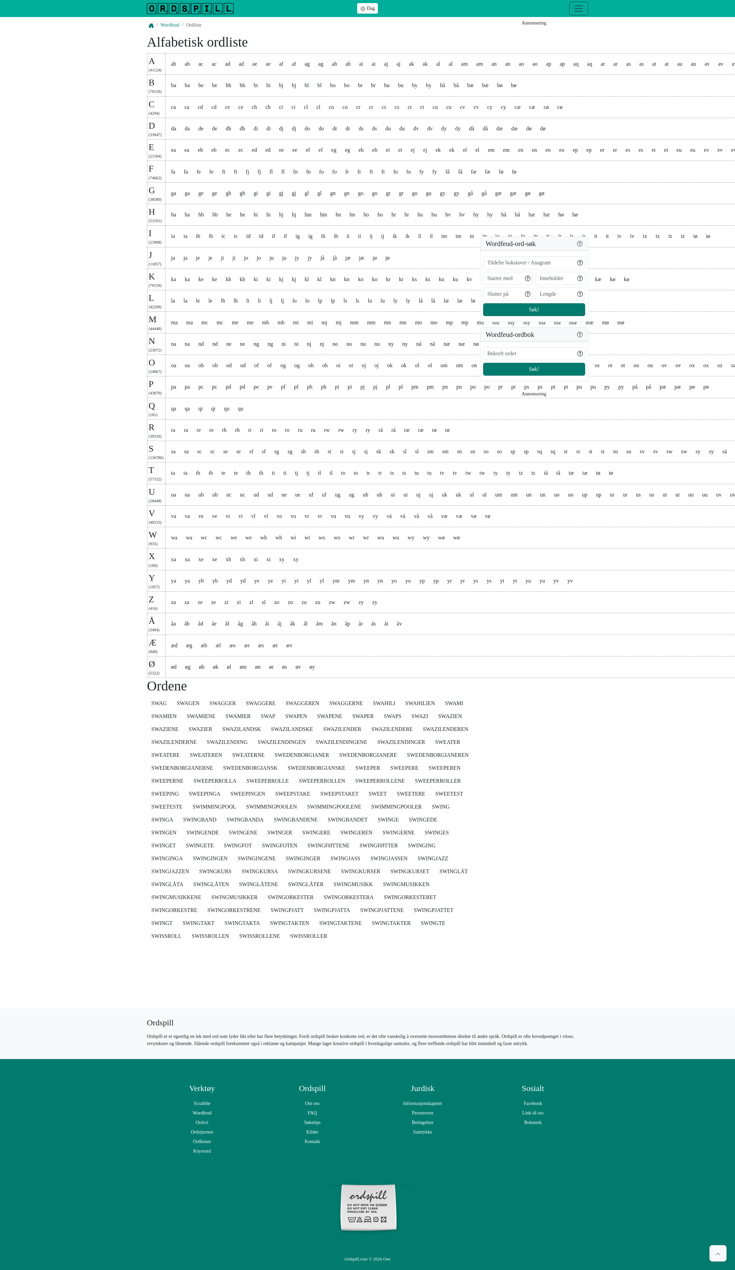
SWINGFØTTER (378, 845)
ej (413, 150)
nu (363, 344)
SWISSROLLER (308, 936)
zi (226, 602)
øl (229, 667)
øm (243, 667)
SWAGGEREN (302, 703)
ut (665, 495)
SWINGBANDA (244, 820)
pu (579, 387)
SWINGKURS (215, 871)
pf (283, 387)
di (256, 128)
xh (228, 559)
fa (173, 172)
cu (435, 107)
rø (434, 430)
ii (348, 236)
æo (232, 645)
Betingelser (423, 1122)
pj (363, 387)
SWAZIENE (165, 729)
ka (173, 279)
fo (321, 172)
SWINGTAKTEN (289, 923)
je (198, 258)
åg (240, 623)
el (465, 150)
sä (724, 451)
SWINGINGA (167, 858)
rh (224, 430)
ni (284, 344)
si (330, 451)
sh (303, 451)
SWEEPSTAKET (339, 794)
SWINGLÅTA (167, 884)
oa (173, 365)
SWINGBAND (200, 820)
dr (335, 128)
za (173, 602)
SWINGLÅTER (305, 884)
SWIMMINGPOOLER (396, 807)
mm (354, 322)
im (444, 236)
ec (227, 150)
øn (257, 667)
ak (411, 64)
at (654, 64)
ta (173, 473)
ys (475, 581)
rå (381, 430)
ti (273, 473)
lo (294, 301)
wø (441, 537)
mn (387, 322)
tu (417, 473)
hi (256, 214)
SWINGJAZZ (433, 858)
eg (333, 150)
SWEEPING (165, 794)
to (343, 473)
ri (250, 430)
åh (254, 623)
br (360, 85)
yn (366, 581)
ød (174, 667)
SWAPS (393, 716)
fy (421, 172)
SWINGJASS (345, 858)
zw (332, 602)
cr (358, 107)
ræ (407, 430)
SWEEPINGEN (247, 794)
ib (198, 236)
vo (279, 516)
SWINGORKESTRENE (233, 910)
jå (322, 258)
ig (297, 236)
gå (470, 193)
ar (603, 64)
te (224, 473)
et (654, 150)
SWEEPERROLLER (438, 781)
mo (418, 322)
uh (365, 495)
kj (281, 279)
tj (296, 473)
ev (706, 150)
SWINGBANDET (347, 820)
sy (698, 451)
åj (279, 623)
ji (222, 258)
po (473, 387)
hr (394, 214)
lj (270, 301)
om (444, 365)
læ (446, 301)
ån (333, 623)
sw (670, 451)
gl (307, 193)
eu (679, 150)
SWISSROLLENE (259, 936)
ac (200, 64)
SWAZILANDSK (241, 729)
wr (352, 537)
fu (395, 172)
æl (218, 645)
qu (226, 408)
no (335, 344)
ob (201, 365)
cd (200, 107)
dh (228, 128)
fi (223, 172)
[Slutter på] (508, 294)
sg (276, 451)
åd (200, 623)
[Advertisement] (526, 129)
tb (198, 473)
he (228, 214)
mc (205, 322)
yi (284, 581)
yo (394, 581)
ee (281, 150)
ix (645, 236)
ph (310, 387)
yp (422, 581)
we (233, 537)
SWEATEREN (206, 755)
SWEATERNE (248, 755)
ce (227, 107)
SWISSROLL (166, 936)
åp (347, 623)
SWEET (378, 794)
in (472, 236)
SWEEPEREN (445, 768)
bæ (470, 85)
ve (201, 516)
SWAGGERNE (346, 703)
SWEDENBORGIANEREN (438, 755)
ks (414, 279)
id (248, 236)
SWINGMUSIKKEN (406, 884)
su (615, 451)
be (201, 85)
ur (612, 495)
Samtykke (422, 1132)
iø (695, 236)
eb (200, 150)
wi (293, 537)
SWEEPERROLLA (214, 781)
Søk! (534, 309)
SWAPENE (329, 716)
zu (304, 602)
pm (415, 387)
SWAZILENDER (342, 729)
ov (664, 365)
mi (296, 322)
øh (202, 667)
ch (254, 107)
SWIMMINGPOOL (214, 807)
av (706, 64)
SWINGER (279, 832)
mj (324, 322)
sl (405, 451)
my (511, 322)
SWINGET (163, 845)
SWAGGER (223, 703)
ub (201, 495)
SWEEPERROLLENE (380, 781)
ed (254, 150)
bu (386, 85)
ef (308, 150)
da (173, 128)
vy (361, 516)
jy (297, 258)
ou (636, 365)
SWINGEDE (423, 820)
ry (355, 430)
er (602, 150)
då (471, 128)
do (307, 128)
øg (188, 667)
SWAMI (454, 703)
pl (388, 387)
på (634, 387)
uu (690, 495)
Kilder (312, 1132)
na (173, 344)
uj (418, 495)
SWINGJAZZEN (170, 871)
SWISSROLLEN (210, 936)
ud (256, 495)
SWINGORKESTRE (174, 910)
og (283, 365)
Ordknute (202, 1141)
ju (271, 258)
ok (390, 365)
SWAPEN (296, 716)
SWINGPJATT (287, 910)
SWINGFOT (238, 845)
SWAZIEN (450, 716)
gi (256, 193)
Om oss (312, 1103)
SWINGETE (200, 845)
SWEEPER (367, 768)
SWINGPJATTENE (382, 910)
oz (719, 365)
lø (473, 301)
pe (256, 387)
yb (201, 581)
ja (173, 258)
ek (438, 150)
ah (334, 64)
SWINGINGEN (210, 858)
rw (327, 430)
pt (553, 387)
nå (418, 344)
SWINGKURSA (260, 871)
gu (414, 193)
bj (281, 85)
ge (201, 193)
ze (200, 602)
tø (598, 473)
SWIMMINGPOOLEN (271, 807)
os (597, 365)
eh (361, 150)
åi (267, 623)
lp (320, 301)
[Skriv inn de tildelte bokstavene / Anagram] (534, 262)
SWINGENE (243, 832)
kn (333, 279)
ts (392, 473)
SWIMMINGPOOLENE (334, 807)
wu (380, 537)
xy (282, 559)
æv (289, 645)
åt (386, 623)
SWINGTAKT (198, 923)
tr (368, 473)
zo (276, 602)
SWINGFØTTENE (328, 845)
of (256, 365)
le (198, 301)
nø (476, 344)
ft (371, 172)
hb (201, 214)
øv (298, 667)
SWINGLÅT (454, 871)
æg (189, 645)
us (638, 495)
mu (480, 322)
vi (228, 516)
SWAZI (420, 716)
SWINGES (437, 832)
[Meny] (578, 8)
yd (229, 581)
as (628, 64)
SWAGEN (188, 703)
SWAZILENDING (227, 742)
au (679, 64)
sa (173, 451)
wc (204, 537)
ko (361, 279)
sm (430, 451)
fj (247, 172)
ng (256, 344)
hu (420, 214)
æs (261, 645)
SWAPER (363, 716)
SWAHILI (384, 703)
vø (473, 516)
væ (444, 516)
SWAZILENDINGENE (341, 742)
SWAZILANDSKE (292, 729)
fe (198, 172)
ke (201, 279)
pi (337, 387)
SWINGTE (433, 923)
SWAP (268, 716)
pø (692, 387)
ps (526, 387)
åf (227, 623)
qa (173, 408)
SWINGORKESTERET (410, 897)
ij (371, 236)
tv (442, 473)
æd (174, 645)
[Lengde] (560, 294)
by (414, 85)
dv (416, 128)
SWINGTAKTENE (340, 923)
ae (254, 64)
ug (337, 495)
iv (619, 236)
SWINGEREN (356, 832)
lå (421, 301)
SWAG (159, 703)
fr (347, 172)
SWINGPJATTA (332, 910)
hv (448, 214)
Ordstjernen (202, 1132)
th (248, 473)
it (595, 236)
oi (338, 365)
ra (173, 430)
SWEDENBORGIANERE (368, 755)
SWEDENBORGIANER (302, 755)
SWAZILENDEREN (445, 729)
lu (370, 301)
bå (442, 85)
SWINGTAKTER (391, 923)
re (198, 430)
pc (201, 387)
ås (373, 623)
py (607, 387)
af (281, 64)
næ (447, 344)
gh (228, 193)
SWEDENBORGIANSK (250, 768)
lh (223, 301)
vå (416, 516)
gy (442, 193)
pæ (663, 387)
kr (388, 279)
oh (311, 365)
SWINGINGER (303, 858)
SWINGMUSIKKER (234, 897)
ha (173, 214)
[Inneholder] (560, 278)
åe (214, 623)
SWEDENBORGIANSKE (317, 768)
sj (354, 451)
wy (411, 537)
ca (173, 107)
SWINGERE (316, 832)
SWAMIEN (164, 716)
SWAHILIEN (420, 703)
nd (201, 344)
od (229, 365)
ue (284, 495)
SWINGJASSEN (389, 858)
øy (312, 667)
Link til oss (533, 1113)
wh (263, 537)
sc (199, 451)
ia (173, 236)
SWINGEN (164, 832)
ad (227, 64)
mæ (573, 322)
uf (311, 495)
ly (395, 301)
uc (228, 495)
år (360, 623)
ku (441, 279)
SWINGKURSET (410, 871)
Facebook (533, 1103)
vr (307, 516)
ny (391, 344)
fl (271, 172)
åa (173, 623)
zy (361, 602)
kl (307, 279)
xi (256, 559)
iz (670, 236)
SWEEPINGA (204, 794)
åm (319, 623)
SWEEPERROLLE (267, 781)
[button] (717, 1253)
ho (366, 214)
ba (173, 85)
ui (393, 495)
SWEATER (447, 742)
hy (476, 214)
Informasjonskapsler (422, 1103)
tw (468, 473)
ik (395, 236)
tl (319, 473)
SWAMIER (238, 716)
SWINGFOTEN (279, 845)
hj (281, 214)
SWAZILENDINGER (401, 742)
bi (256, 85)
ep (575, 150)
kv (469, 279)
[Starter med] (508, 278)
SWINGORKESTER (291, 897)
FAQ (312, 1113)
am (464, 64)
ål (306, 623)
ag (307, 64)
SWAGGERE (260, 703)
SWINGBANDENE (296, 820)
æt (274, 645)
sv (642, 451)
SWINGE (388, 820)
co (331, 107)
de (201, 128)
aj (386, 64)
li (248, 301)
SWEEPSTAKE (292, 794)
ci (281, 107)
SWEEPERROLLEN (322, 781)
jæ (347, 258)
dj (281, 128)
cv (462, 107)
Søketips (312, 1122)
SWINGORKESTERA (349, 897)
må (542, 322)
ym (336, 581)
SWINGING (421, 845)
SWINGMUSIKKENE (176, 897)
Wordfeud (202, 1113)
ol (417, 365)
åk (292, 623)
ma (174, 322)
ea (173, 150)
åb (187, 623)
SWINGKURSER (361, 871)
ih (323, 236)
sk (378, 451)
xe (201, 559)
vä (389, 516)
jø (375, 258)
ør (271, 667)
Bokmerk (533, 1122)
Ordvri (202, 1122)
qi (200, 408)
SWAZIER (200, 729)
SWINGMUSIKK (353, 884)
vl (253, 516)
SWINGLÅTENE (258, 884)
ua (173, 495)
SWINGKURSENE (309, 871)
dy (444, 128)
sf (251, 451)
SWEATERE (165, 755)
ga (173, 193)
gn (333, 193)
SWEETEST (449, 794)
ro (274, 430)
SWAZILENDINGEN (282, 742)
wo (322, 537)
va (173, 516)
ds (360, 128)
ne (228, 344)
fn (295, 172)
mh (265, 322)
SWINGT (162, 923)
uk (444, 495)
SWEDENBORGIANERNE (182, 768)
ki (256, 279)
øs (284, 667)
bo (333, 85)
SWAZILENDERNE (174, 742)
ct (410, 107)
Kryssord (202, 1151)
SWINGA (162, 820)
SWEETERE (411, 794)
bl (307, 85)
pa (173, 387)
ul (472, 495)
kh (228, 279)
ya (173, 581)
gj (281, 193)
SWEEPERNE (167, 781)
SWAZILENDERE (392, 729)
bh (228, 85)
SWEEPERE (404, 768)
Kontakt (312, 1141)
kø (612, 279)
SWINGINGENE (257, 858)
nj (309, 344)
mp (449, 322)
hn (338, 214)
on (474, 365)
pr (500, 387)
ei (388, 150)
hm (308, 214)
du (388, 128)
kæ (598, 279)
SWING (440, 807)
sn (459, 451)
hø (575, 214)
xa (173, 559)
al (438, 64)
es (628, 150)
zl (251, 602)
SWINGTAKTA (242, 923)
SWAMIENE (201, 716)
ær (247, 645)
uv (718, 495)
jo (246, 258)
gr (388, 193)
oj (364, 365)
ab (173, 64)
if (273, 236)
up (598, 495)
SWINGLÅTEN (211, 884)
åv (399, 623)
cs (384, 107)
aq (575, 64)
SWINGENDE (203, 832)
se (225, 451)
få (447, 172)
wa (174, 537)
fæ (473, 172)
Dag (367, 9)
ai (361, 64)
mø (605, 322)
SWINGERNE (399, 832)
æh (204, 645)
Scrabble (202, 1103)
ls (345, 301)
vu (333, 516)
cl (306, 107)
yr (449, 581)
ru (300, 430)
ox (692, 365)
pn (445, 387)
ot (610, 365)
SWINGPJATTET (433, 910)
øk (216, 667)
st (590, 451)
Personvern (422, 1113)
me (235, 322)
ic (224, 236)
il (419, 236)
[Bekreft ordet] (534, 353)
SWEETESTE (167, 807)
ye (256, 581)
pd (228, 387)
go (361, 193)
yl (309, 581)
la (173, 301)
